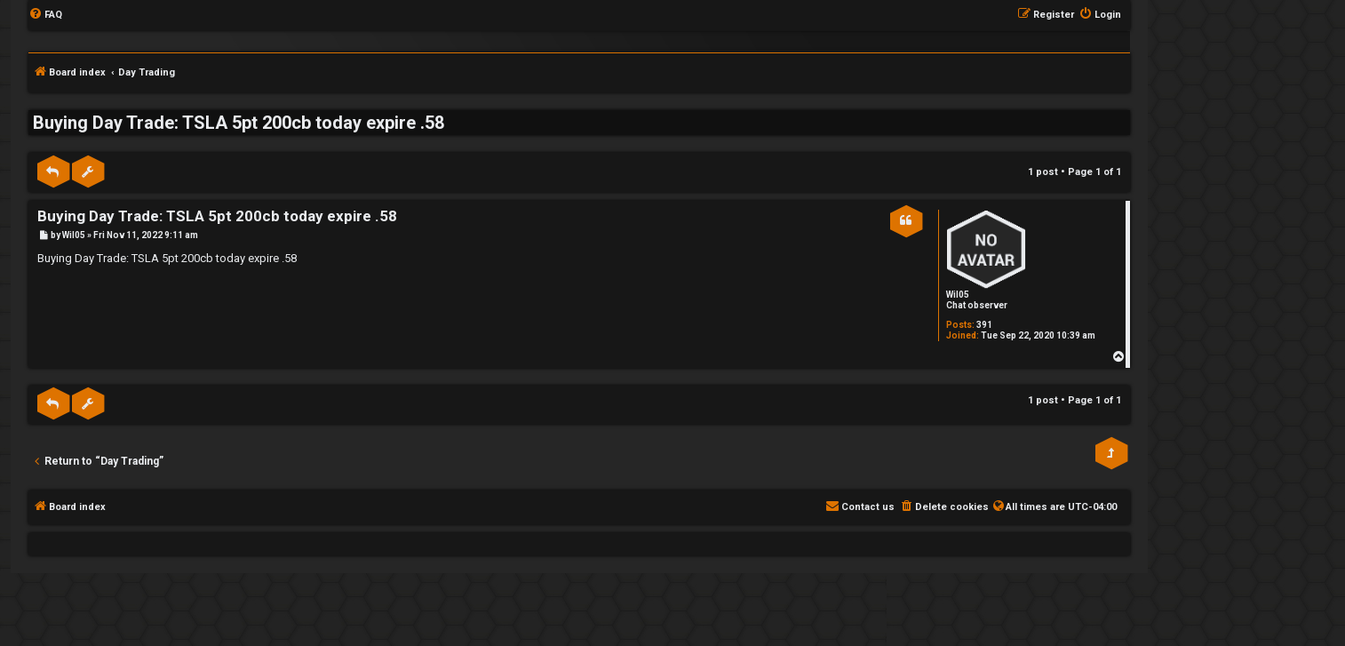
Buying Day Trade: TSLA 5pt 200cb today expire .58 (238, 122)
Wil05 (957, 294)
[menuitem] (45, 15)
